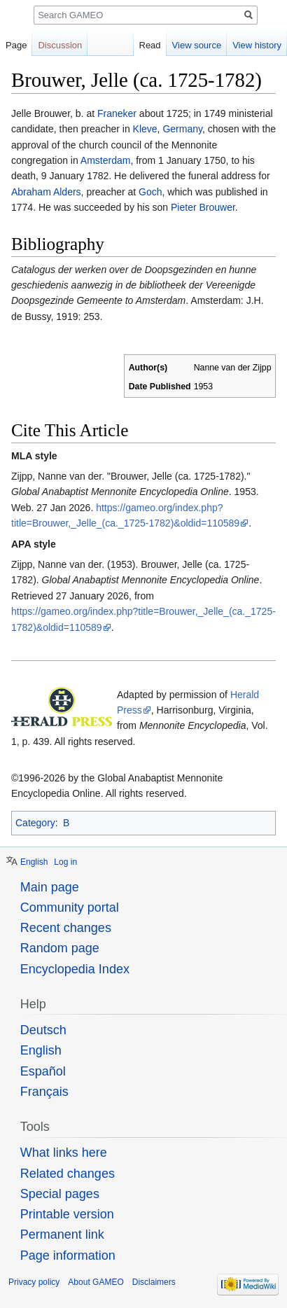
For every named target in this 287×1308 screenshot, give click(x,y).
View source (197, 45)
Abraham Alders (46, 191)
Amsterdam (105, 160)
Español (43, 1071)
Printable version (67, 1214)
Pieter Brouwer (203, 207)
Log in (65, 862)
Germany (182, 128)
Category (35, 822)
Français (44, 1092)
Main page (49, 887)
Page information (67, 1255)
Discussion (60, 45)
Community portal (69, 907)
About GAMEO (95, 1282)
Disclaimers (154, 1282)
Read (150, 45)
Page (16, 45)
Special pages (59, 1194)
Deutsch (43, 1030)
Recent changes (65, 928)
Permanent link (62, 1234)
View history (256, 45)
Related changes (67, 1174)
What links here (63, 1153)
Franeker (116, 113)
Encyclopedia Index (75, 969)
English (34, 862)
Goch (150, 191)
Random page (59, 948)
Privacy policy (33, 1282)
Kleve (145, 128)
